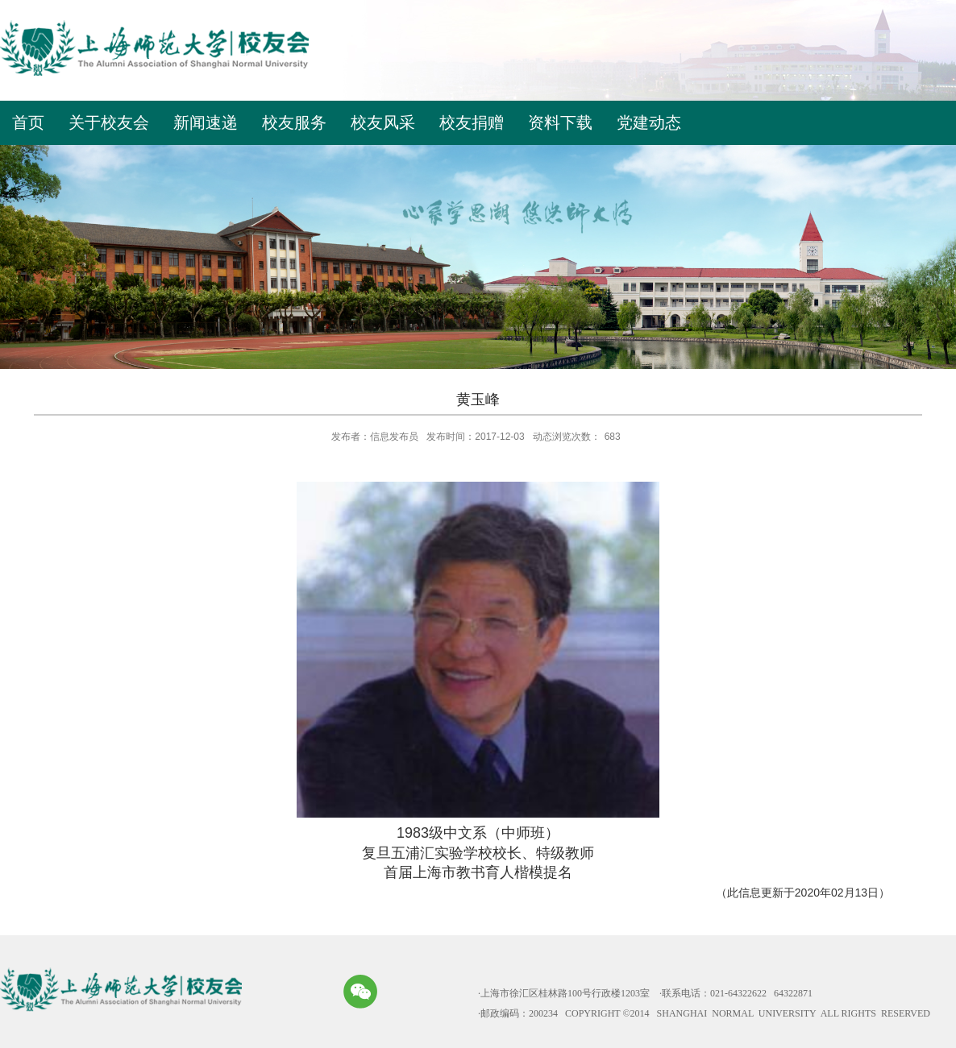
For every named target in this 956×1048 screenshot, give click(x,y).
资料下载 (560, 122)
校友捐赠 (471, 122)
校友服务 (294, 122)
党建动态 (649, 122)
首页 (28, 122)
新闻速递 (205, 122)
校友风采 (383, 122)
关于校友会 (109, 122)
